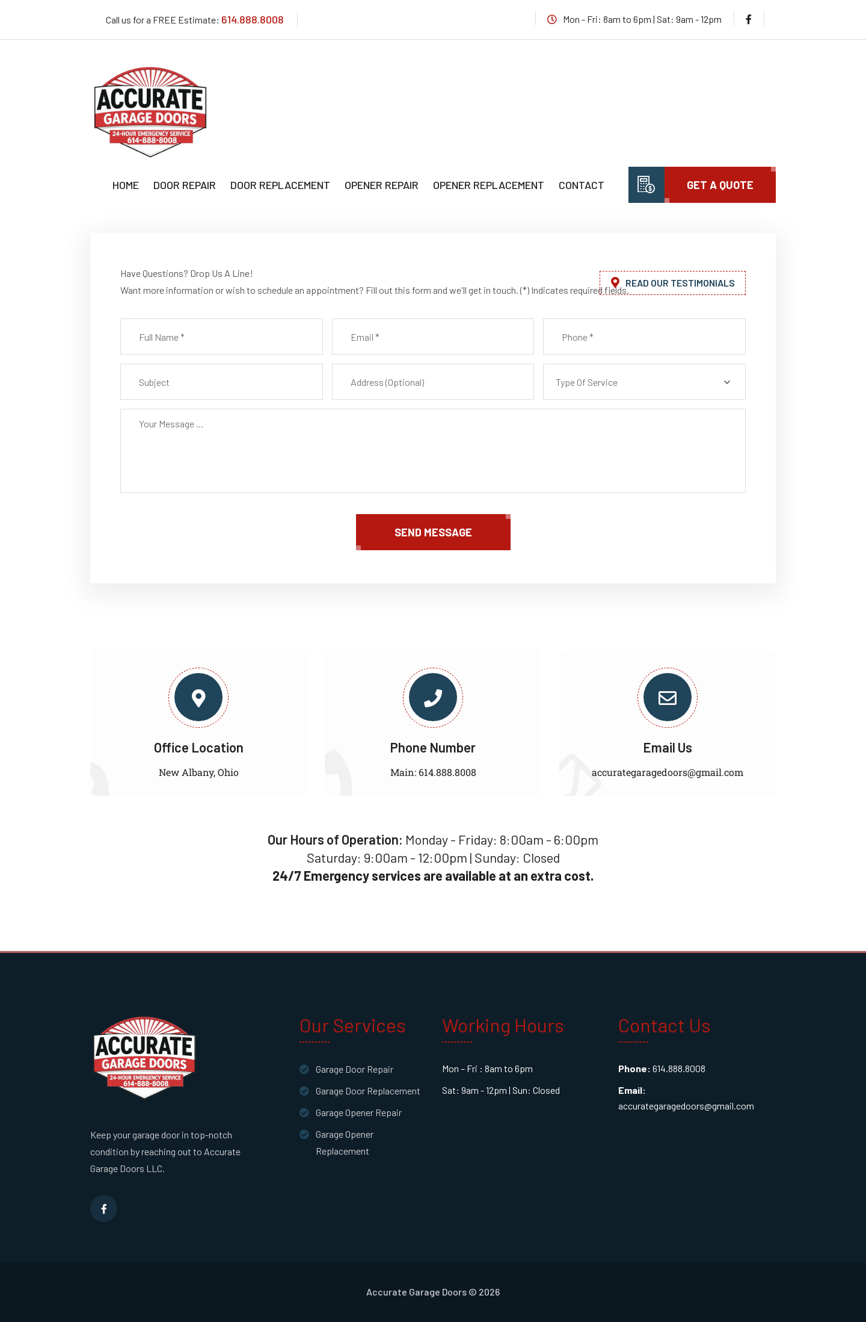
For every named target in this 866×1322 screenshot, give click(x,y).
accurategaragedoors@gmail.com (667, 772)
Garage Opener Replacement (344, 1142)
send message (433, 532)
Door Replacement (280, 184)
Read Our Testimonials (673, 282)
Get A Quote (720, 185)
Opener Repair (382, 184)
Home (125, 184)
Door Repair (184, 184)
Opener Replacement (488, 184)
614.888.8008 (252, 19)
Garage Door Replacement (368, 1090)
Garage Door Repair (354, 1069)
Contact (581, 184)
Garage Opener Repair (359, 1112)
